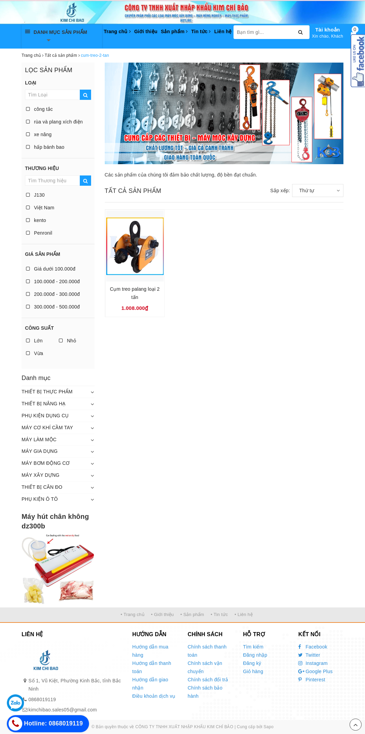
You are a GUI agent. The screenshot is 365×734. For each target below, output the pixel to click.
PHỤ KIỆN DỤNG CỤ (45, 415)
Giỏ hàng (253, 671)
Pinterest (311, 679)
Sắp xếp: (280, 190)
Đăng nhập (255, 655)
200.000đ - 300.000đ (53, 294)
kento (36, 220)
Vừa (34, 353)
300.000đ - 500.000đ (53, 307)
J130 (35, 195)
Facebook (312, 647)
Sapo (269, 726)
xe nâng (39, 134)
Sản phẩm (174, 31)
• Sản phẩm (192, 614)
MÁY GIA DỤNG (40, 451)
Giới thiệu (146, 31)
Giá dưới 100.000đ (50, 269)
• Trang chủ (132, 614)
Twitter (309, 655)
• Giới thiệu (162, 614)
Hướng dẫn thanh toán (151, 667)
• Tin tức (219, 614)
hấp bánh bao (45, 147)
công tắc (39, 109)
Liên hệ (223, 31)
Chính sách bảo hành (205, 692)
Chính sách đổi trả (208, 679)
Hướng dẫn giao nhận (150, 684)
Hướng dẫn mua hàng (150, 651)
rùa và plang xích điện (54, 121)
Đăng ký (252, 663)
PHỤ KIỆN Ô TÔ (40, 499)
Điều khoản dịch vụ (153, 696)
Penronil (39, 233)
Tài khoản (327, 29)
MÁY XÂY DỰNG (41, 475)
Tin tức (201, 31)
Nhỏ (67, 340)
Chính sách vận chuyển (205, 667)
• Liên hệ (244, 614)
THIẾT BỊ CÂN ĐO (42, 487)
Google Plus (315, 671)
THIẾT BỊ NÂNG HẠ (43, 403)
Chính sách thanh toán (207, 651)
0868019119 (42, 699)
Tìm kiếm (253, 647)
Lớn (34, 340)
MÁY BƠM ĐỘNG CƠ (46, 463)
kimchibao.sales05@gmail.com (62, 709)
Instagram (313, 663)
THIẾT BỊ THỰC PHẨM (47, 391)
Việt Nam (40, 207)
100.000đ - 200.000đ (53, 281)
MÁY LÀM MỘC (39, 439)
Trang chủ (117, 31)
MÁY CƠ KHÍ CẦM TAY (47, 427)
